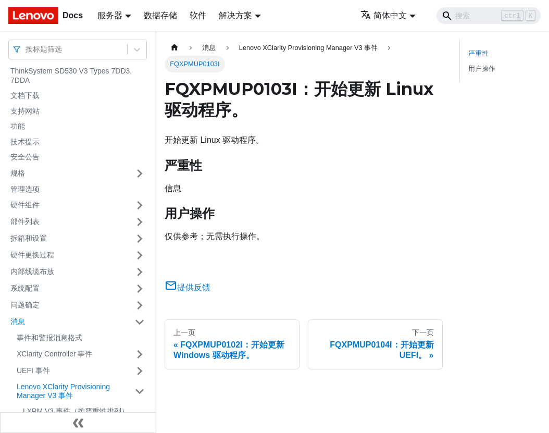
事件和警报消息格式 (49, 337)
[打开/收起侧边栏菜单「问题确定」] (139, 305)
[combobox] (27, 49)
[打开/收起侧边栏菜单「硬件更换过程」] (139, 255)
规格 (17, 173)
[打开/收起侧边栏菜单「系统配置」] (139, 288)
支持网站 (25, 111)
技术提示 (25, 142)
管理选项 (25, 189)
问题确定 (25, 305)
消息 (17, 321)
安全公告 (25, 157)
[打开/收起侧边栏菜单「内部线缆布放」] (139, 272)
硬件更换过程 (32, 255)
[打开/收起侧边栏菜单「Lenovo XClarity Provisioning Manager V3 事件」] (139, 391)
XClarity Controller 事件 (54, 354)
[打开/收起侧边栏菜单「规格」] (139, 173)
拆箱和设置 (28, 238)
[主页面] (174, 48)
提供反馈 (187, 287)
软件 (198, 15)
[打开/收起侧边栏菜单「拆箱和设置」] (139, 238)
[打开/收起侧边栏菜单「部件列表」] (139, 222)
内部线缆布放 (32, 271)
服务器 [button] (109, 15)
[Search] (488, 15)
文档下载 (25, 95)
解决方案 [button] (235, 15)
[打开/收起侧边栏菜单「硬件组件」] (139, 205)
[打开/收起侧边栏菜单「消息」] (139, 322)
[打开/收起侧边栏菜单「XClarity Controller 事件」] (139, 354)
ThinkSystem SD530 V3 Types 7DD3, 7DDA (71, 75)
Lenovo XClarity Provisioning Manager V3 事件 (63, 391)
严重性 (478, 53)
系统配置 (25, 288)
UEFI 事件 (33, 370)
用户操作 (481, 68)
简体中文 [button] (383, 15)
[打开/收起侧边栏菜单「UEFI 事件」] (139, 371)
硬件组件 (25, 205)
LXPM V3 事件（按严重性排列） (76, 411)
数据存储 (160, 15)
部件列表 (25, 221)
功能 (17, 126)
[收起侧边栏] (78, 422)
